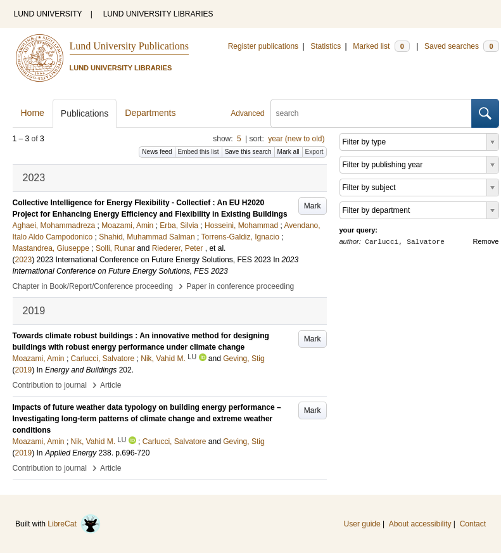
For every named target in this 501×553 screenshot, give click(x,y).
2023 (23, 259)
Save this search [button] (248, 151)
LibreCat (74, 524)
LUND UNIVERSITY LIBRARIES (158, 14)
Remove (486, 241)
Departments (150, 113)
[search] (371, 113)
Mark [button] (312, 205)
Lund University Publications (129, 46)
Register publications (263, 46)
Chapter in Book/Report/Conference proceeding (93, 286)
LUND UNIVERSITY (48, 14)
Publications (85, 113)
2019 (23, 369)
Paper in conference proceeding (240, 286)
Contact (473, 523)
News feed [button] (157, 151)
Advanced (247, 113)
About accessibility (420, 523)
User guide (362, 523)
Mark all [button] (288, 151)
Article (110, 385)
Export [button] (314, 151)
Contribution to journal (50, 385)
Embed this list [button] (198, 151)
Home (32, 113)
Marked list (381, 46)
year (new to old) (296, 138)
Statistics (325, 46)
